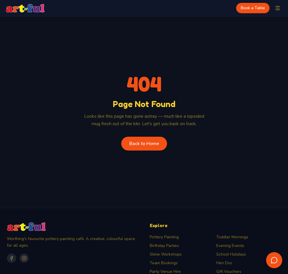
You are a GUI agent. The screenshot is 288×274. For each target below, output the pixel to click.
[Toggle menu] (277, 8)
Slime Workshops (166, 254)
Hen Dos (224, 263)
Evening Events (230, 245)
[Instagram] (24, 258)
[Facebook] (11, 258)
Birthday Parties (164, 245)
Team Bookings (164, 263)
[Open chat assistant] (274, 260)
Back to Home (144, 143)
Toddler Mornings (232, 237)
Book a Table (253, 8)
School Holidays (231, 254)
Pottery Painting (164, 237)
